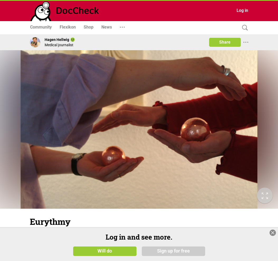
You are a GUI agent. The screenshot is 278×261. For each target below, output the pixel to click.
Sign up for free (173, 251)
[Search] (243, 28)
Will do (104, 251)
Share (224, 42)
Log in (242, 10)
